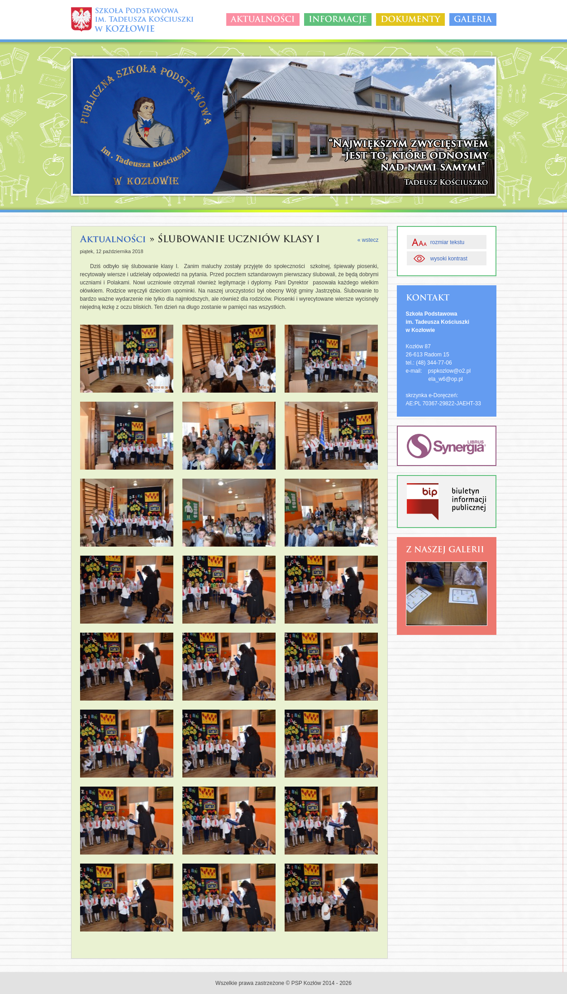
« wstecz (368, 240)
